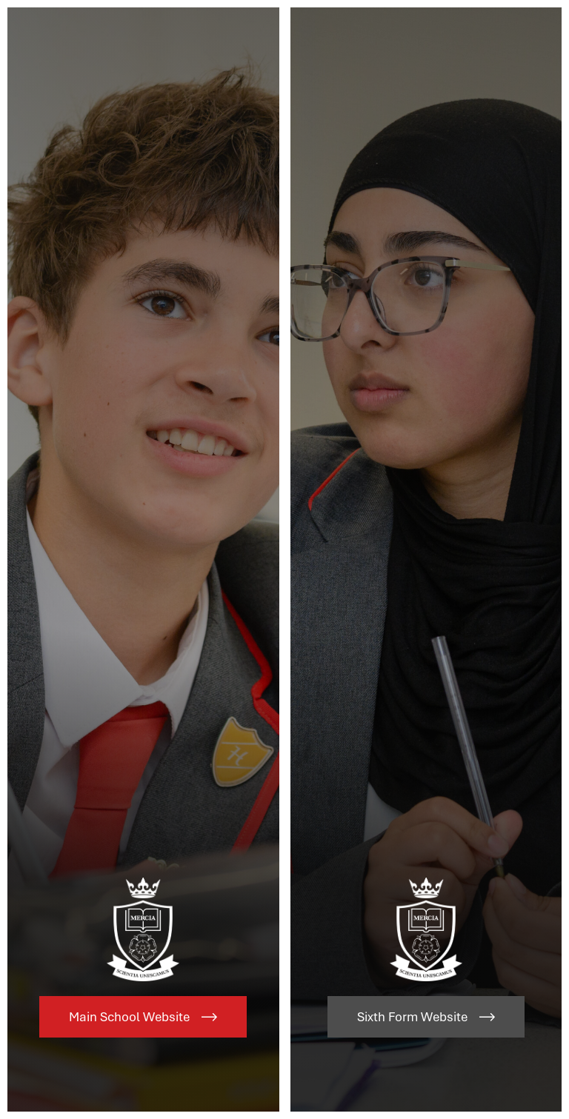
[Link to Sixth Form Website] (426, 559)
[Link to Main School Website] (143, 559)
